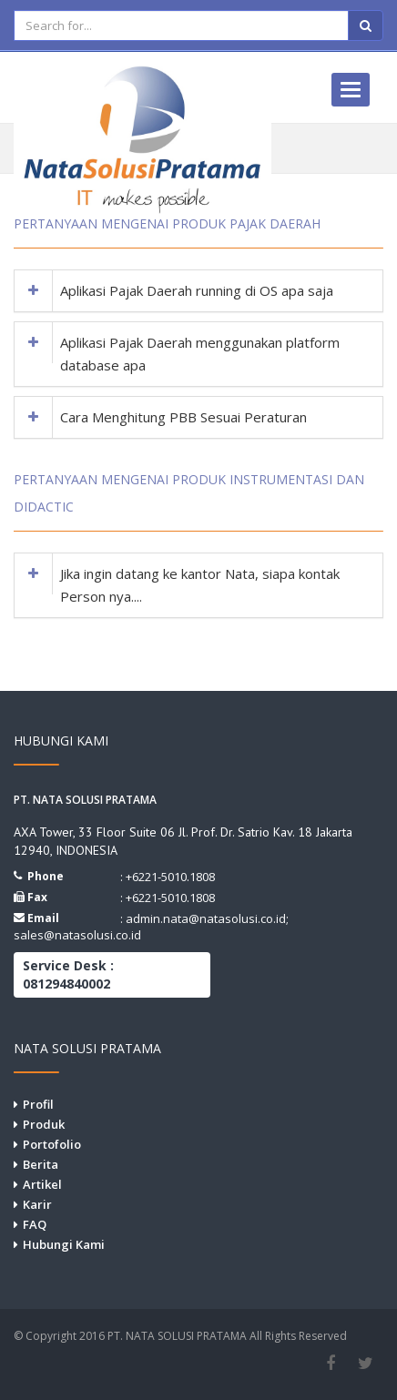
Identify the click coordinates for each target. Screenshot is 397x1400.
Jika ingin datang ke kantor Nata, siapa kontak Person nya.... (200, 584)
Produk (44, 1124)
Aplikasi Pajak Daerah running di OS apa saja (196, 290)
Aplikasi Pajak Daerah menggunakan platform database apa (200, 353)
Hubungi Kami (64, 1244)
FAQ (34, 1224)
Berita (40, 1164)
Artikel (42, 1184)
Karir (37, 1204)
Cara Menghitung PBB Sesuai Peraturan (183, 417)
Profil (38, 1104)
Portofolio (52, 1144)
